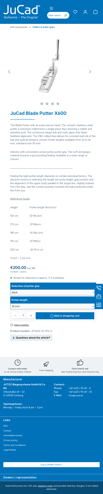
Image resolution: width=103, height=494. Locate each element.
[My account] (85, 11)
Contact (7, 430)
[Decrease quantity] (15, 315)
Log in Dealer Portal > (51, 464)
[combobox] (54, 15)
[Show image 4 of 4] (58, 103)
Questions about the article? (31, 337)
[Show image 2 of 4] (47, 103)
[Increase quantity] (31, 315)
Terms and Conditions (14, 445)
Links (6, 420)
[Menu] (51, 8)
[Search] (65, 15)
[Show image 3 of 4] (52, 103)
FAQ (5, 426)
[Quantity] (23, 315)
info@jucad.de (75, 395)
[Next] (90, 71)
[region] (50, 72)
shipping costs (45, 486)
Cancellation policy (12, 435)
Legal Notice (9, 450)
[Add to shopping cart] (65, 315)
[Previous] (9, 71)
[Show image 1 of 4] (41, 103)
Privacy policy (10, 440)
